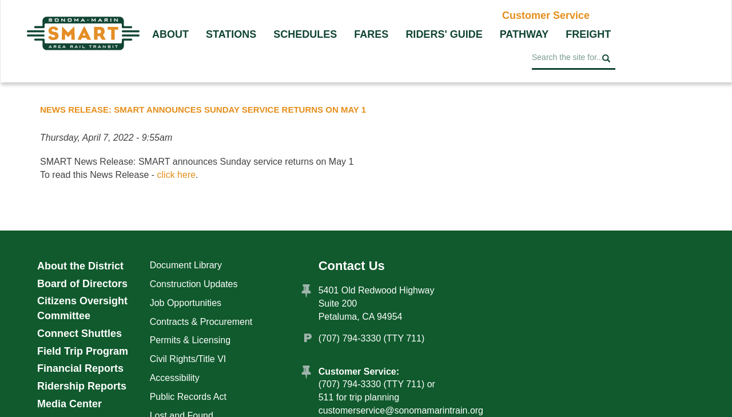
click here (176, 175)
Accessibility (175, 378)
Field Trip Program (82, 351)
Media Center (69, 404)
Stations (231, 34)
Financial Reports (80, 368)
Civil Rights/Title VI (188, 359)
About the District (80, 266)
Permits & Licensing (190, 340)
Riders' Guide (443, 34)
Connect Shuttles (79, 333)
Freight (588, 34)
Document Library (186, 265)
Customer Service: (359, 371)
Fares (371, 34)
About (170, 34)
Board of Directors (82, 283)
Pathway (524, 34)
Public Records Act (188, 397)
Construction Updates (194, 284)
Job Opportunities (185, 303)
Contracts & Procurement (201, 322)
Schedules (305, 34)
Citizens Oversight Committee (82, 308)
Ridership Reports (81, 386)
